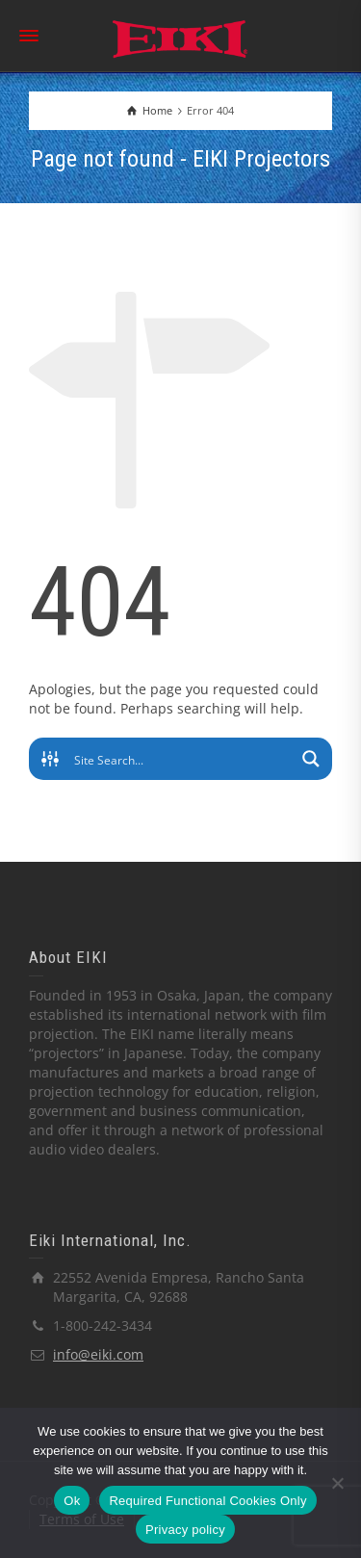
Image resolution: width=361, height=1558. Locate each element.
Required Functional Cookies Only (207, 1500)
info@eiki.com (98, 1354)
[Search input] (181, 758)
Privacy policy (185, 1529)
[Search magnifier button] (310, 758)
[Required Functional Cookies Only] (337, 1483)
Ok (72, 1500)
